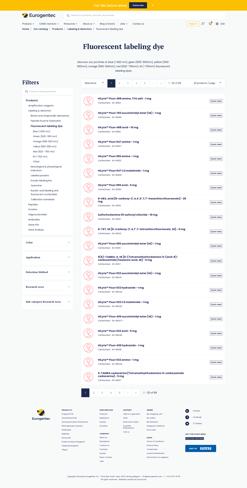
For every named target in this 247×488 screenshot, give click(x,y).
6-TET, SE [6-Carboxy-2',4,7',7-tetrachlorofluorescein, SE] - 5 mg (141, 229)
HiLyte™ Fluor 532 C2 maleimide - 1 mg (123, 302)
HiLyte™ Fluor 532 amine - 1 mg (118, 360)
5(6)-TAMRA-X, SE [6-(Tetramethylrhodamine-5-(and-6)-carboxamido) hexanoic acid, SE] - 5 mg (138, 258)
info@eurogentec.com (152, 476)
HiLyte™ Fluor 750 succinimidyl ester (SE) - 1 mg (129, 113)
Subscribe (138, 5)
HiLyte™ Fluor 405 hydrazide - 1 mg (121, 345)
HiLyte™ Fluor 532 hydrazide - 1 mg (121, 288)
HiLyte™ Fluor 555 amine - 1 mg (118, 156)
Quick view (216, 101)
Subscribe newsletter (194, 438)
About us (88, 23)
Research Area (35, 287)
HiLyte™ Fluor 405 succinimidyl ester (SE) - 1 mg (129, 316)
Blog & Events (107, 23)
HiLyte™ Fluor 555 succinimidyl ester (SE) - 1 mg (129, 243)
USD (223, 24)
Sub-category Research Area (43, 301)
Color (29, 242)
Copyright (71, 476)
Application (33, 257)
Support (193, 23)
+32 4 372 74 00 (173, 476)
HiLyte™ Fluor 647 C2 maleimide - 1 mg (123, 170)
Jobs (123, 23)
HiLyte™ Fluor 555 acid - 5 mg (117, 185)
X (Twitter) (193, 424)
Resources (71, 23)
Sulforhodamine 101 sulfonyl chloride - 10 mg (127, 215)
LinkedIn (192, 411)
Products (28, 23)
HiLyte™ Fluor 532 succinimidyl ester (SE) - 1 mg (129, 273)
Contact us (138, 23)
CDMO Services (49, 23)
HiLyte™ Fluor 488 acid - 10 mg (118, 127)
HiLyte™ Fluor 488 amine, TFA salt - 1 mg (124, 98)
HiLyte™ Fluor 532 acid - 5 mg (117, 331)
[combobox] (94, 82)
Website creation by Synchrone (132, 479)
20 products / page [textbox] (204, 83)
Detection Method (37, 272)
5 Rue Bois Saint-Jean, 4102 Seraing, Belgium (120, 476)
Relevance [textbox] (90, 83)
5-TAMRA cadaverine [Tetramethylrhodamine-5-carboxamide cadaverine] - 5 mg (141, 374)
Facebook (193, 417)
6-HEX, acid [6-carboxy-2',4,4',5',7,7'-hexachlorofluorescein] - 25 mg (142, 200)
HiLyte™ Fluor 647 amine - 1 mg (118, 142)
